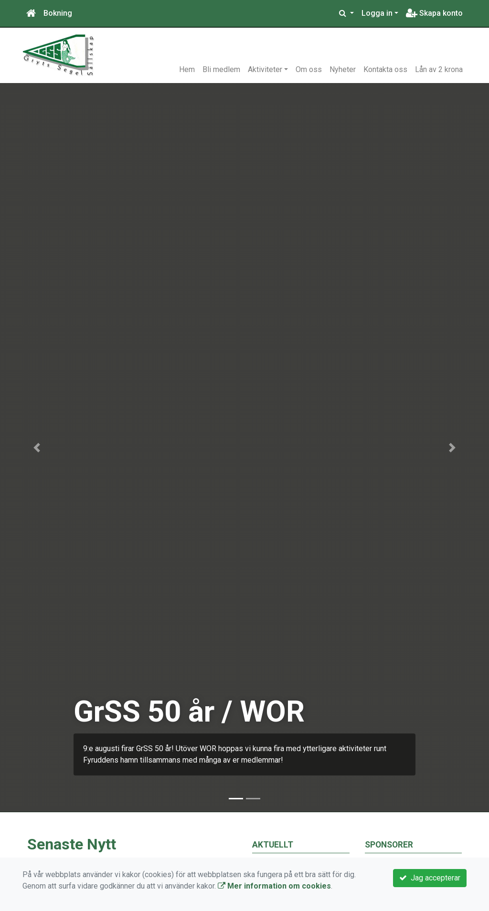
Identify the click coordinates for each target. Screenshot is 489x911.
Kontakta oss (385, 69)
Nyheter (343, 69)
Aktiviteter (265, 69)
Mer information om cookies (274, 885)
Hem (187, 69)
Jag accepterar (429, 877)
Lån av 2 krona (439, 69)
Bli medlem (221, 69)
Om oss (309, 69)
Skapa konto (434, 13)
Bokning (57, 13)
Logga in (377, 13)
